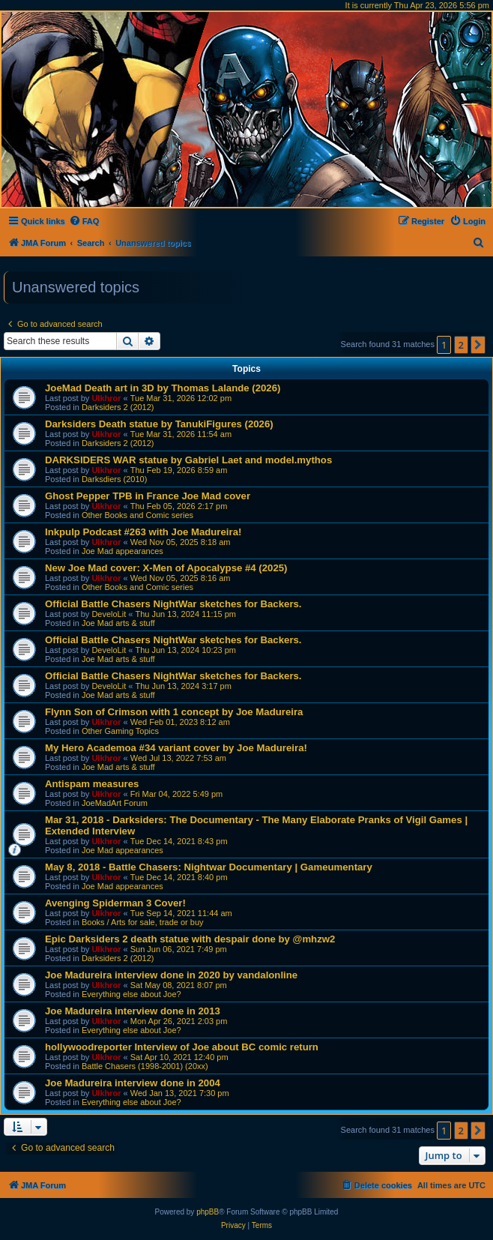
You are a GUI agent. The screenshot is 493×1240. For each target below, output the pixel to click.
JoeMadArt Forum (115, 802)
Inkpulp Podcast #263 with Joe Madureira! (143, 532)
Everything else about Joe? (131, 994)
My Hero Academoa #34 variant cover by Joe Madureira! (176, 747)
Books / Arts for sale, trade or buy (143, 922)
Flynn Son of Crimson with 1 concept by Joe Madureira (174, 711)
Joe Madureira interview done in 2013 (132, 1011)
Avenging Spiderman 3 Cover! (115, 903)
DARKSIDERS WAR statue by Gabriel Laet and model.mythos (188, 460)
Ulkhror (106, 398)
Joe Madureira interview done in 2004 (132, 1083)
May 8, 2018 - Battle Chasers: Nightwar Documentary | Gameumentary (208, 867)
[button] (478, 345)
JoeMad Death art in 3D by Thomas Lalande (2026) (162, 388)
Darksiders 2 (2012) (118, 407)
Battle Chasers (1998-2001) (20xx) (145, 1066)
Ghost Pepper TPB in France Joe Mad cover (147, 496)
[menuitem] (84, 221)
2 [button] (461, 345)
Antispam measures (92, 783)
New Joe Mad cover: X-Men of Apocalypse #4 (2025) (166, 568)
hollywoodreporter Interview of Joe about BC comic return (181, 1047)
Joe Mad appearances (122, 551)
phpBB (207, 1212)
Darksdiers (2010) (114, 479)
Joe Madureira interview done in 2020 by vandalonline (171, 975)
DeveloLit (108, 614)
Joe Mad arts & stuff (118, 623)
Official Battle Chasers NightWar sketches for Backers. (173, 604)
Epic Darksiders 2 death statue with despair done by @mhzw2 (190, 939)
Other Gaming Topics (120, 730)
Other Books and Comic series (137, 515)
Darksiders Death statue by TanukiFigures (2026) (159, 424)
